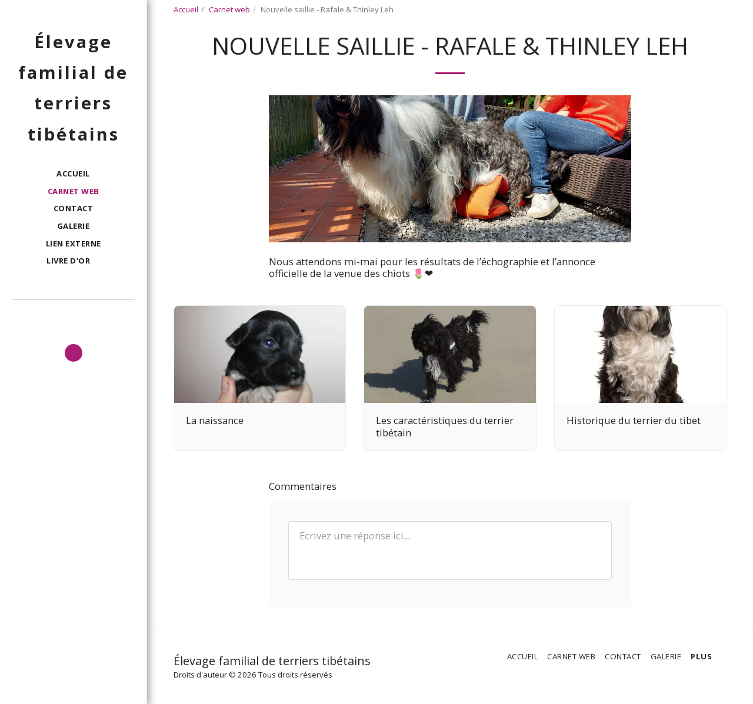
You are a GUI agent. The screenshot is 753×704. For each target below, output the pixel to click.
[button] (73, 261)
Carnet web (229, 9)
